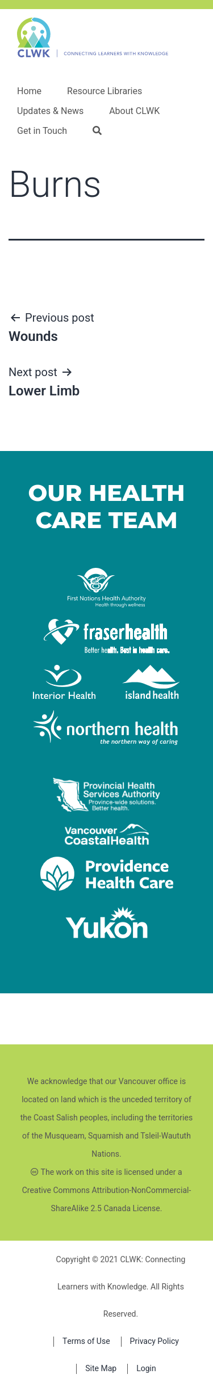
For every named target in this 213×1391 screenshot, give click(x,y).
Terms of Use (86, 1341)
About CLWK (134, 111)
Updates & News (50, 111)
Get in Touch (42, 131)
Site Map (100, 1369)
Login (146, 1369)
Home (29, 91)
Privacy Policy (154, 1341)
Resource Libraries (104, 91)
